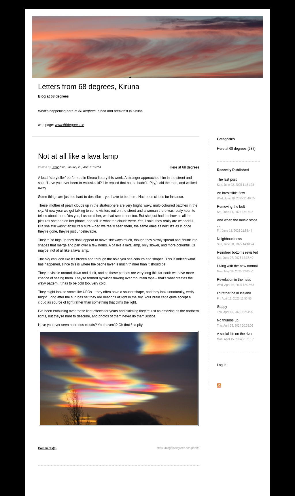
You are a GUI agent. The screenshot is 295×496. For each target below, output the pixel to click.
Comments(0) (47, 448)
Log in (221, 365)
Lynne (55, 167)
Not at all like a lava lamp (78, 156)
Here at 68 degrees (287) (236, 149)
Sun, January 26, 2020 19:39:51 (80, 167)
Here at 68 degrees (184, 167)
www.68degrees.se (69, 125)
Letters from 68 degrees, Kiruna (88, 87)
